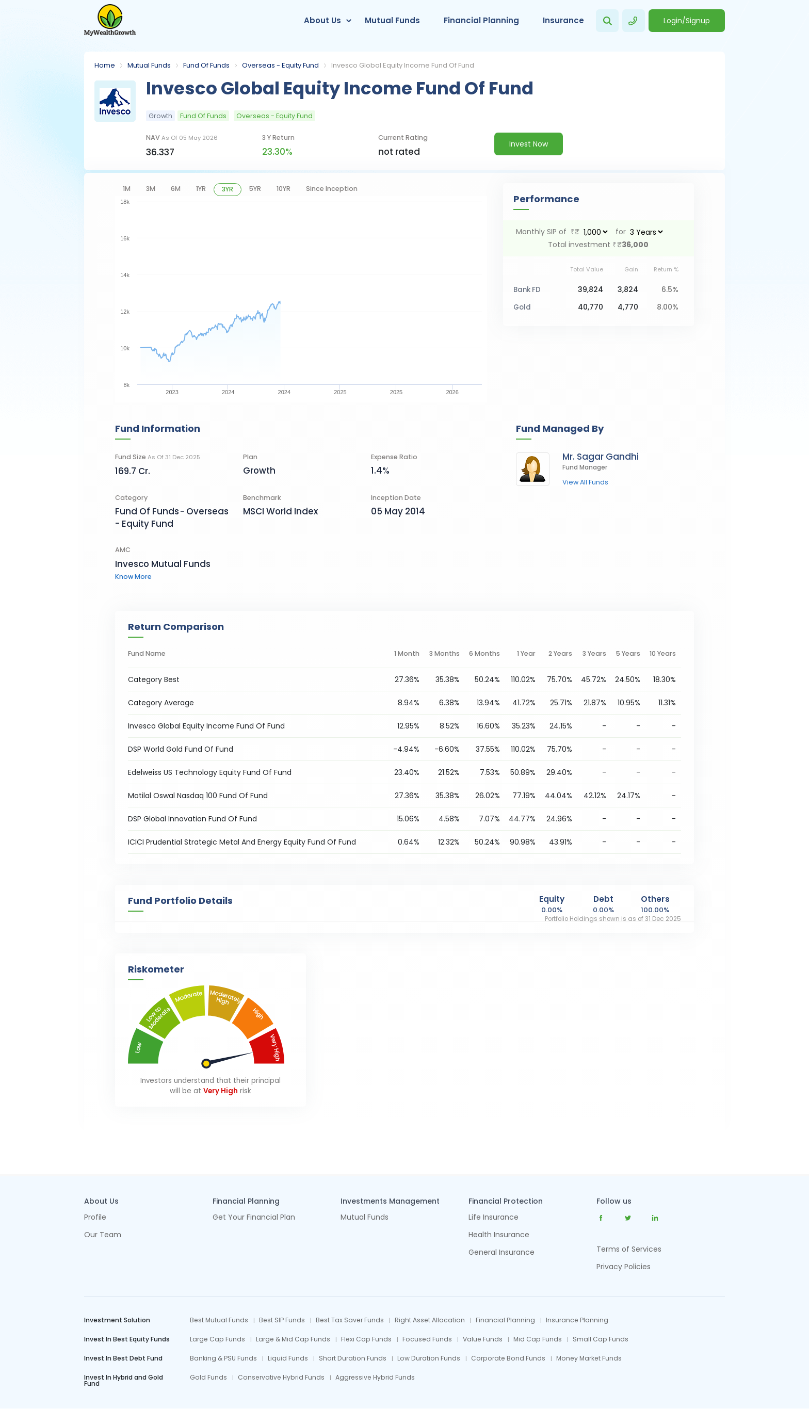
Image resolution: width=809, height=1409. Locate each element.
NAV (182, 137)
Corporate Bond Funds (508, 1358)
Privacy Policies (623, 1266)
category (131, 497)
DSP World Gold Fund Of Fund (180, 749)
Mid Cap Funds (537, 1339)
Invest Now (528, 144)
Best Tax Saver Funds (350, 1320)
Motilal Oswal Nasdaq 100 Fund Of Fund (198, 795)
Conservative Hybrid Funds (281, 1377)
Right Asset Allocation (430, 1320)
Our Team (102, 1235)
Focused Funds (427, 1339)
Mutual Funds (392, 20)
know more (133, 576)
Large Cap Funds (217, 1339)
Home (104, 65)
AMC (123, 549)
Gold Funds (208, 1377)
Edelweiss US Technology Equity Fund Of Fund (210, 772)
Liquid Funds (288, 1358)
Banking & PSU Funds (223, 1358)
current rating (403, 137)
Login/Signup (687, 20)
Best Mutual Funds (219, 1320)
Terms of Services (628, 1249)
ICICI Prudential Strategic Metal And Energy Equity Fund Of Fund (242, 842)
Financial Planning (481, 20)
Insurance (563, 20)
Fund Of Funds (206, 65)
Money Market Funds (589, 1358)
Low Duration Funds (428, 1358)
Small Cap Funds (600, 1339)
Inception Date (396, 497)
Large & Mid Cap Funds (293, 1339)
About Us (322, 20)
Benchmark (262, 497)
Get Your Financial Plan (254, 1217)
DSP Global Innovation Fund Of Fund (192, 819)
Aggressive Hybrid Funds (375, 1377)
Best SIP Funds (282, 1320)
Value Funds (483, 1339)
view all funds (585, 482)
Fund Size (157, 456)
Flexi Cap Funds (366, 1339)
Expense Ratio (394, 456)
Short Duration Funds (352, 1358)
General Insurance (501, 1253)
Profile (95, 1217)
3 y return (278, 137)
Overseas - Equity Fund (280, 65)
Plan (250, 456)
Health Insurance (498, 1235)
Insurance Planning (577, 1320)
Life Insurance (493, 1217)
